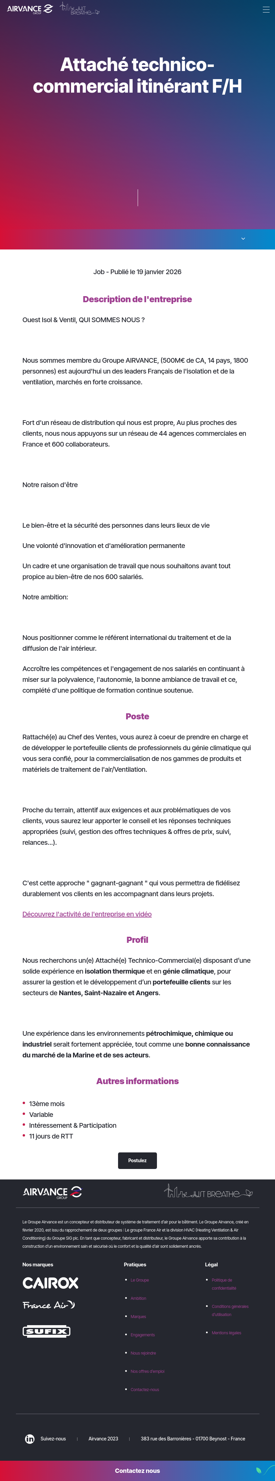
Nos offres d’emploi (148, 1371)
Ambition (138, 1298)
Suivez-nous (45, 1438)
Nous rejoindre (143, 1353)
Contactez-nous (145, 1389)
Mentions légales (226, 1332)
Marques (138, 1316)
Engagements (143, 1334)
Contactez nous (137, 1470)
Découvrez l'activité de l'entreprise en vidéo (87, 914)
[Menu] (265, 10)
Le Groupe (140, 1280)
